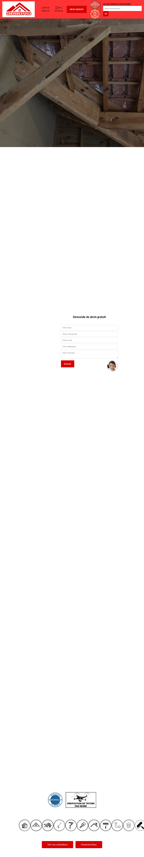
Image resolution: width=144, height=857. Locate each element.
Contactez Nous (89, 844)
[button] (11, 428)
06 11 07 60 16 (59, 9)
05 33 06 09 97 (45, 9)
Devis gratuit (76, 9)
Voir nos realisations (57, 844)
